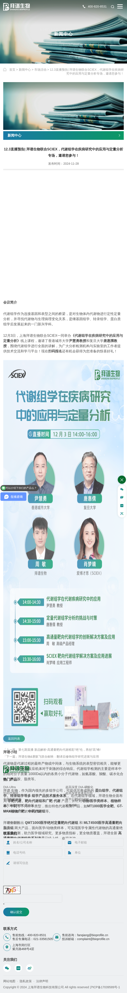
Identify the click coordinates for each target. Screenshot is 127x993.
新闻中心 (25, 69)
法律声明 (42, 981)
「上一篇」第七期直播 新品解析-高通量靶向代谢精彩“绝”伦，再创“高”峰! (52, 768)
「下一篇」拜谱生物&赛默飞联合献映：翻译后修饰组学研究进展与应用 (51, 774)
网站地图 (9, 981)
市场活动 (40, 69)
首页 (12, 69)
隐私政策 (26, 981)
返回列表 (14, 757)
